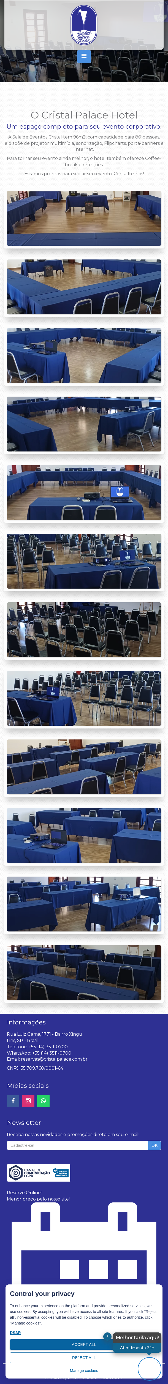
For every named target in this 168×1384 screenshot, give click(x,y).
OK (154, 1145)
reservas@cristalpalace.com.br (54, 1059)
